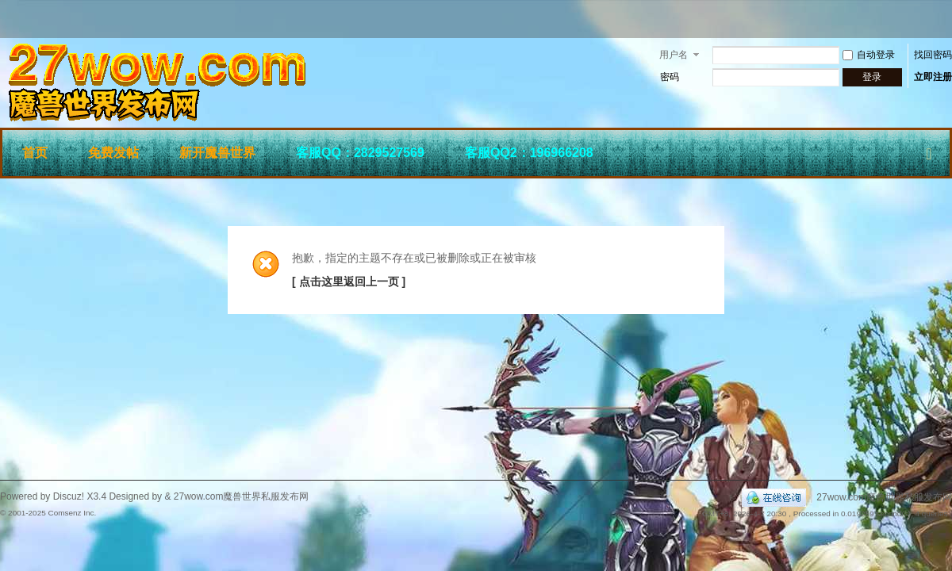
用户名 (673, 54)
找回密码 (933, 54)
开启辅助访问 (948, 19)
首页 (35, 152)
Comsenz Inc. (72, 512)
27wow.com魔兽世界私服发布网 (884, 497)
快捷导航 (929, 151)
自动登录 (869, 54)
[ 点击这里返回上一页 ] (348, 281)
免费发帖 (113, 152)
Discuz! (68, 496)
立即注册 (933, 76)
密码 (669, 76)
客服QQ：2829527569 (360, 152)
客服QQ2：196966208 (529, 152)
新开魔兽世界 (217, 152)
